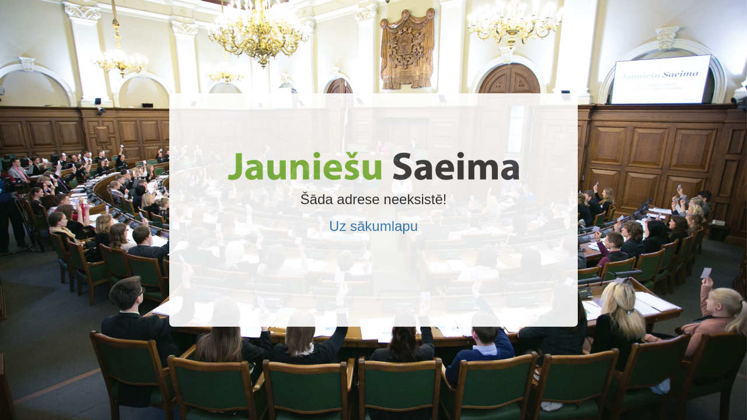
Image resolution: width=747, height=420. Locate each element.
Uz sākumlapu (373, 226)
